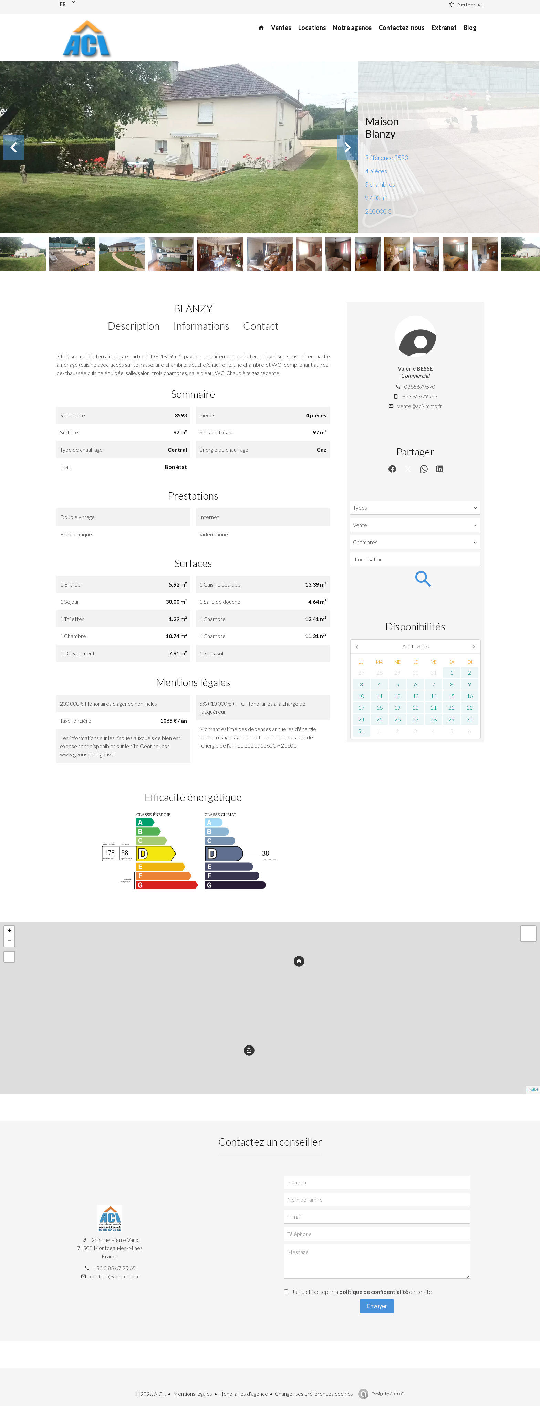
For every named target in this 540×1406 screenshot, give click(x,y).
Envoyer (377, 1306)
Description (133, 325)
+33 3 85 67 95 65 (114, 1268)
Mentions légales (192, 1393)
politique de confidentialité (373, 1291)
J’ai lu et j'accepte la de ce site (362, 1291)
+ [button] (9, 931)
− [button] (9, 941)
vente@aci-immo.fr (419, 406)
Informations (201, 325)
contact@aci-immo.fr (114, 1276)
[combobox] (415, 508)
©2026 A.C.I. (151, 1394)
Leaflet (533, 1089)
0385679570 (419, 386)
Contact (261, 325)
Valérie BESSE (415, 368)
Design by (387, 1393)
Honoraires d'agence (243, 1393)
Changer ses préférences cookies (314, 1393)
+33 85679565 (419, 396)
